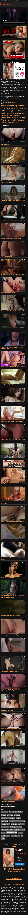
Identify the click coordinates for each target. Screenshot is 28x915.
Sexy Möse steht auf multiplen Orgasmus (11, 746)
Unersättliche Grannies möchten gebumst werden (13, 220)
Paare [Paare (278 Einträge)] (19, 120)
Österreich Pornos (12, 0)
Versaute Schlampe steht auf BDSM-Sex (11, 728)
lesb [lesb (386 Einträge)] (9, 117)
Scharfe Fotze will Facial (7, 384)
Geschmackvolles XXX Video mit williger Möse (12, 274)
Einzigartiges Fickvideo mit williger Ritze (11, 635)
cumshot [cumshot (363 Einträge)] (16, 108)
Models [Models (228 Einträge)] (14, 120)
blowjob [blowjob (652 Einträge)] (4, 108)
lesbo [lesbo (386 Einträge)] (25, 117)
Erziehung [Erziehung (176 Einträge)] (9, 111)
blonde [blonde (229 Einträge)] (22, 106)
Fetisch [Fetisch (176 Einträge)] (14, 111)
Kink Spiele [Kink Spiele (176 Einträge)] (12, 115)
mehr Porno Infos (5, 93)
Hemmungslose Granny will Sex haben (11, 238)
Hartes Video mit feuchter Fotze (9, 292)
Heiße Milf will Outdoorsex (7, 577)
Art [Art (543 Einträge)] (9, 106)
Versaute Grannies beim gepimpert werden (12, 765)
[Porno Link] (14, 32)
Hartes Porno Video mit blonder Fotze (10, 329)
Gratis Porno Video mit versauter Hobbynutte (12, 521)
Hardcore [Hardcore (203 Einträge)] (24, 113)
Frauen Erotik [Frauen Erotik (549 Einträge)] (20, 821)
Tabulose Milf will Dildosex (8, 256)
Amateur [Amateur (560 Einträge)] (4, 106)
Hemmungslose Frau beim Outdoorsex (11, 539)
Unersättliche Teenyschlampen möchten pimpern (13, 653)
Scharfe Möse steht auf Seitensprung (10, 403)
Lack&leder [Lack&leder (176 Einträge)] (4, 117)
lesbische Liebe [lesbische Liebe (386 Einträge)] (17, 117)
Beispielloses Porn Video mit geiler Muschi (12, 421)
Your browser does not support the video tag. (14, 16)
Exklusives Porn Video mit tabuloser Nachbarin (13, 459)
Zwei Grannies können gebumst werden (11, 483)
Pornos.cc (6, 4)
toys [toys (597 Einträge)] (13, 122)
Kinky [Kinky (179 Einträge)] (18, 115)
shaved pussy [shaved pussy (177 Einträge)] (5, 122)
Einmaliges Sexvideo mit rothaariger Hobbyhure (13, 366)
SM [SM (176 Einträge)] (11, 122)
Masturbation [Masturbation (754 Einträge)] (6, 120)
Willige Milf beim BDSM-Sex (8, 801)
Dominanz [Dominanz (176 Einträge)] (23, 108)
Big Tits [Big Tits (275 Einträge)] (17, 106)
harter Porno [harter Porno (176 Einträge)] (5, 115)
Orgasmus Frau (12, 102)
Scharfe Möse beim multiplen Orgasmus (11, 783)
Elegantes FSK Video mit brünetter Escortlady (12, 310)
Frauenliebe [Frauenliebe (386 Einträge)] (10, 113)
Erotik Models (10, 100)
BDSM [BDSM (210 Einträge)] (12, 106)
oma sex (19, 0)
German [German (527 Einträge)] (18, 113)
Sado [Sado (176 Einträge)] (22, 120)
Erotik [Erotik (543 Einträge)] (3, 111)
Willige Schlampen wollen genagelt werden (12, 671)
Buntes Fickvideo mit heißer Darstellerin (11, 162)
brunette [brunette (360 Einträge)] (10, 108)
